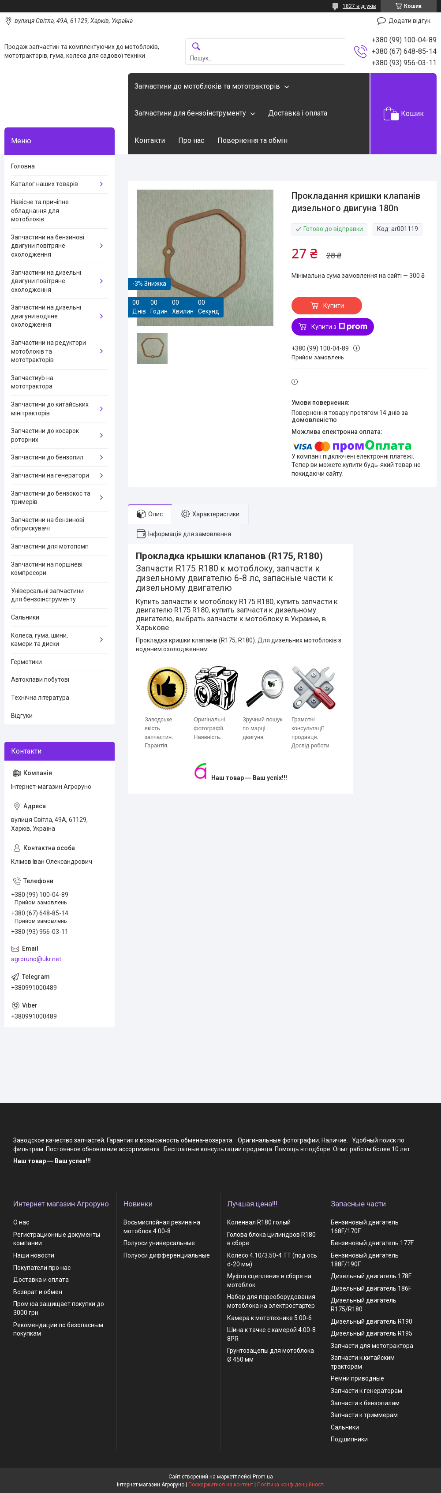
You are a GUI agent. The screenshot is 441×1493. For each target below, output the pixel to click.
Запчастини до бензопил (47, 457)
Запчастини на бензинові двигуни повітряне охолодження (47, 246)
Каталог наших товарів (44, 183)
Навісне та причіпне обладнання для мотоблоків (40, 210)
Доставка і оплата (297, 113)
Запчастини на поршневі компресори (46, 569)
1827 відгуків (359, 6)
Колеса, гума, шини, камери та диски (39, 640)
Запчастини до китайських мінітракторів (50, 409)
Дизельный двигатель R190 (371, 1321)
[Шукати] (196, 47)
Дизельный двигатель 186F (371, 1288)
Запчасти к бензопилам (365, 1403)
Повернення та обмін (252, 140)
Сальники (25, 617)
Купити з (339, 327)
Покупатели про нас (42, 1267)
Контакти (150, 140)
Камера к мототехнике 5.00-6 (269, 1317)
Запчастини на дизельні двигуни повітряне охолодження (46, 281)
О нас (21, 1222)
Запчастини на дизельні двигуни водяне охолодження (46, 316)
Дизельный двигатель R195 (371, 1333)
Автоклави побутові (40, 679)
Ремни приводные (357, 1378)
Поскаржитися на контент (220, 1485)
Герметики (26, 661)
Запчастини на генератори (50, 475)
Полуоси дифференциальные (166, 1255)
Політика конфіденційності (291, 1485)
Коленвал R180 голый (259, 1222)
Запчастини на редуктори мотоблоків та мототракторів (48, 351)
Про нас (191, 140)
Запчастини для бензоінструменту (190, 113)
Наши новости (33, 1255)
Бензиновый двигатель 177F (372, 1243)
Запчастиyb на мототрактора (32, 382)
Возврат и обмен (37, 1291)
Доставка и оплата (41, 1279)
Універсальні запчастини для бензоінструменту (47, 595)
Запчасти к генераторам (366, 1390)
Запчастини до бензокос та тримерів (50, 498)
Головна (23, 166)
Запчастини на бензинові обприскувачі (47, 524)
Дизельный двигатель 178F (371, 1276)
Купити (333, 305)
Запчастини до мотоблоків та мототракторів (207, 86)
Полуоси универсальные (159, 1243)
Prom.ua (263, 1477)
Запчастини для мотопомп (50, 546)
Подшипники (349, 1439)
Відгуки (22, 715)
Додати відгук (409, 20)
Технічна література (40, 697)
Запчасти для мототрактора (372, 1345)
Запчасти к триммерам (364, 1414)
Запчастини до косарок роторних (45, 435)
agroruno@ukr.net (36, 959)
